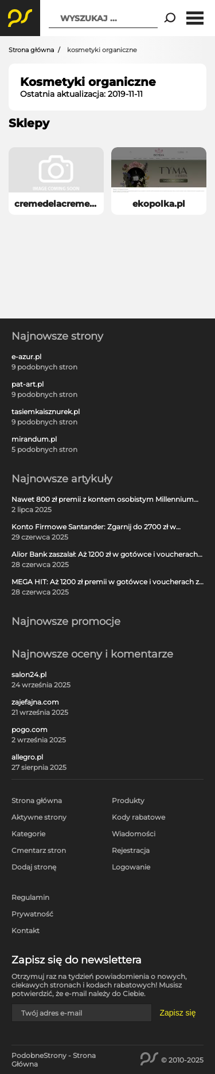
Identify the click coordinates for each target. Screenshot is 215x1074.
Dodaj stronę (33, 867)
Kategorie (28, 833)
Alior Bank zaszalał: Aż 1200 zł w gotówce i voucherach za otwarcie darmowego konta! (104, 554)
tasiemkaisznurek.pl (45, 412)
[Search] (170, 18)
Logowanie (131, 867)
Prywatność (32, 914)
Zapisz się (177, 1012)
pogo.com (29, 730)
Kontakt (25, 930)
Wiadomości (133, 833)
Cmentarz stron (38, 850)
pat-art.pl (27, 384)
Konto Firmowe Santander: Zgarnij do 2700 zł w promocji (93, 527)
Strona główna (31, 50)
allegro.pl (27, 757)
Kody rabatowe (138, 817)
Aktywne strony (39, 817)
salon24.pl (28, 675)
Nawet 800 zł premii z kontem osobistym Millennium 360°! (102, 499)
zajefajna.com (35, 702)
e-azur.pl (26, 357)
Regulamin (30, 897)
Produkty (128, 800)
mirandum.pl (34, 439)
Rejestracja (131, 850)
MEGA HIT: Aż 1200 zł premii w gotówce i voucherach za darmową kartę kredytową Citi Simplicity (107, 582)
